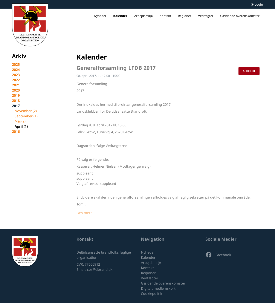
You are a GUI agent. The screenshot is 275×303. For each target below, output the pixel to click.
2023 (16, 74)
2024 (16, 69)
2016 (16, 131)
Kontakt (165, 16)
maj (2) (20, 121)
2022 (16, 80)
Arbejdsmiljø (143, 16)
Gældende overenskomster (240, 16)
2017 (16, 105)
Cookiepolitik (151, 293)
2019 (16, 95)
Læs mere (84, 212)
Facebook (218, 255)
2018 (16, 100)
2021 (16, 85)
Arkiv (19, 56)
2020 (16, 90)
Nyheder (100, 16)
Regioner (184, 16)
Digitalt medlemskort (158, 288)
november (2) (26, 111)
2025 (16, 64)
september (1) (26, 116)
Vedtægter (205, 16)
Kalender (120, 16)
